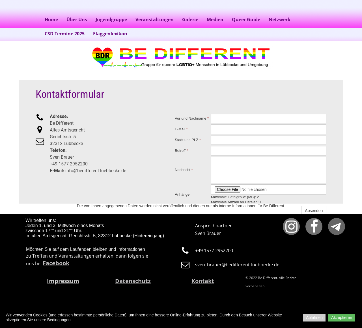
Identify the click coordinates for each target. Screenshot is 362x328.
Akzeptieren (341, 317)
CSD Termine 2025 (65, 34)
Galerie (190, 19)
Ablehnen (314, 317)
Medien (215, 19)
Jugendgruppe (111, 19)
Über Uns (76, 19)
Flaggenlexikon (110, 34)
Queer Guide (246, 19)
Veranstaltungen (154, 19)
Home (51, 19)
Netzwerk (279, 19)
